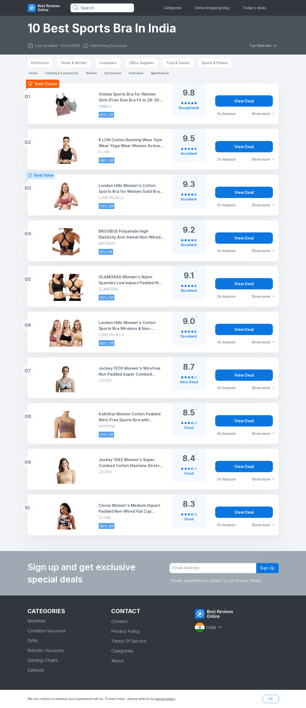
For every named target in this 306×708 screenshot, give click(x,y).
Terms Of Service (128, 641)
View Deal (244, 101)
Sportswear (112, 73)
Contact (119, 621)
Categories (173, 8)
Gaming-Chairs (42, 660)
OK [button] (270, 699)
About (117, 660)
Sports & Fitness (215, 63)
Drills (32, 640)
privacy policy (165, 699)
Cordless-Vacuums (46, 630)
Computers (108, 63)
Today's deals (254, 8)
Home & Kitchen (74, 63)
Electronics (40, 63)
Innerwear (136, 73)
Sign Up (266, 568)
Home (33, 73)
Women (91, 73)
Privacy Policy (125, 631)
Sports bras (160, 73)
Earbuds (35, 670)
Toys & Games (177, 63)
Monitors (36, 620)
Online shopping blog (212, 8)
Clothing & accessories (62, 73)
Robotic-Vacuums (45, 650)
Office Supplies (141, 63)
